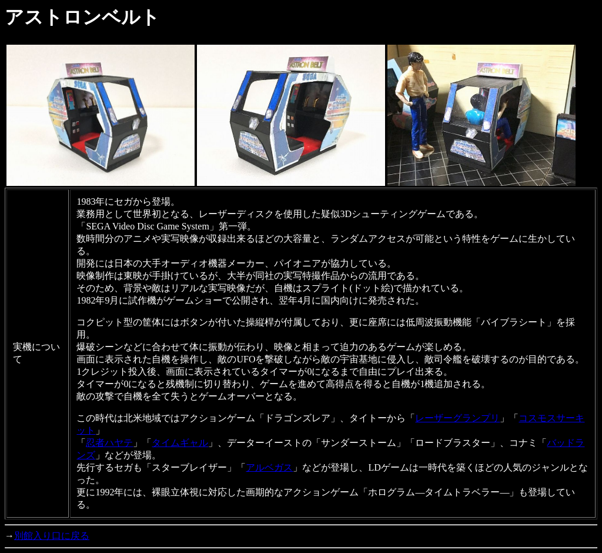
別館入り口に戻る (51, 536)
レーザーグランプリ (457, 418)
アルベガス (269, 467)
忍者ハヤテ (109, 443)
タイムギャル (180, 443)
